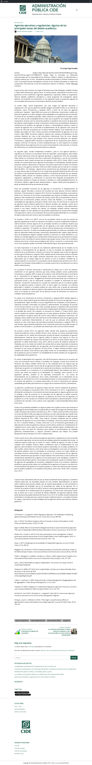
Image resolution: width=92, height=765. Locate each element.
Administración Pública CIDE (49, 7)
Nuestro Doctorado (20, 712)
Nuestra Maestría (19, 709)
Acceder (6, 1)
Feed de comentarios (20, 751)
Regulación (18, 22)
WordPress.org (18, 753)
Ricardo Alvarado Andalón (24, 31)
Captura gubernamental (38, 620)
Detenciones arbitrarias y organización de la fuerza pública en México (35, 677)
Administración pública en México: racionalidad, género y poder (33, 672)
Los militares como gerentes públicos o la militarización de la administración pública (39, 674)
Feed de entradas (19, 748)
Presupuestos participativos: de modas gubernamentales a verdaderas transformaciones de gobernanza (45, 669)
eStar (56, 763)
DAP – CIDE (17, 706)
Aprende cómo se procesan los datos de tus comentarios (58, 650)
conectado (31, 646)
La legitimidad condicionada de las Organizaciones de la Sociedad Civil (35, 666)
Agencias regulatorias (22, 620)
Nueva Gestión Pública (54, 620)
